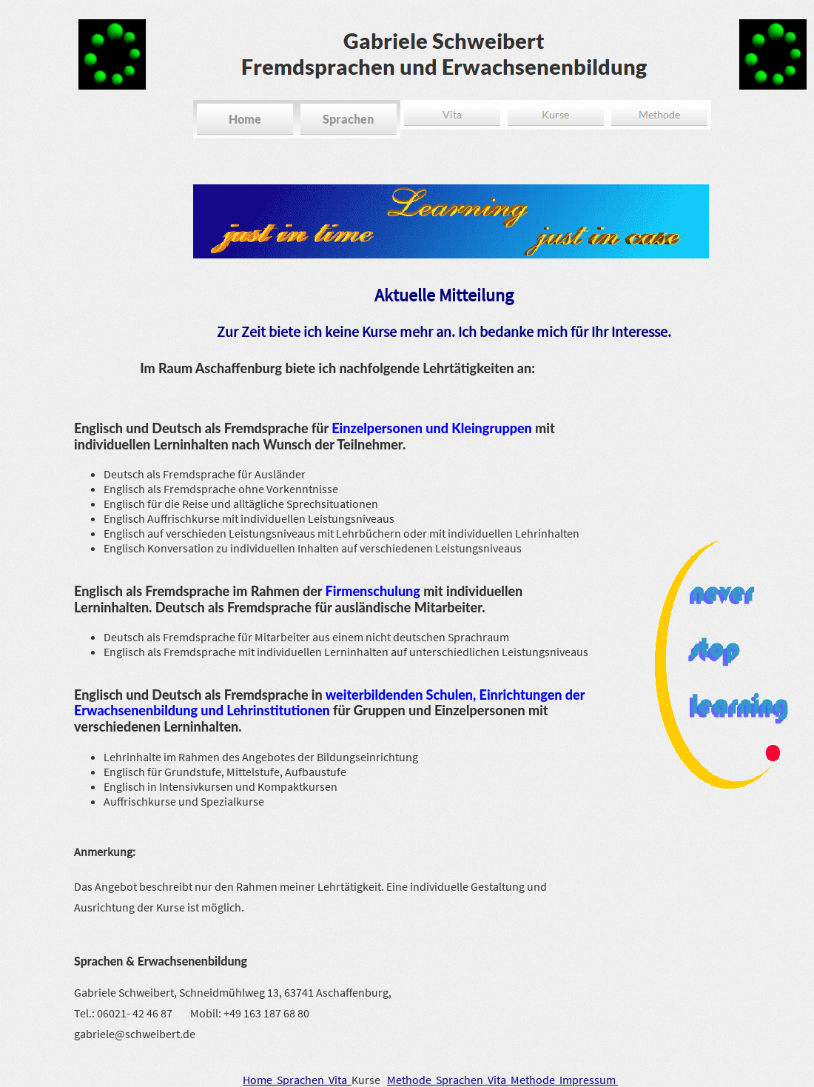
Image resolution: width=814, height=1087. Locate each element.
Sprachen (303, 1079)
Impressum (588, 1079)
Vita (340, 1079)
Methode (411, 1079)
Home (260, 1079)
